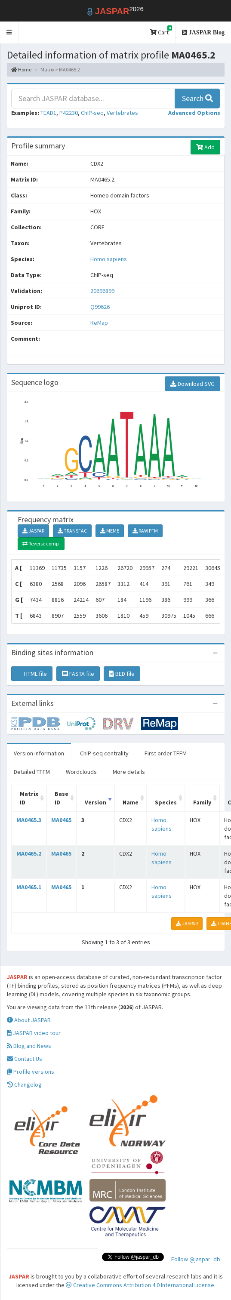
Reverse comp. (41, 543)
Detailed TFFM (32, 772)
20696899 (102, 291)
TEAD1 (48, 113)
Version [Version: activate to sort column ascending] (95, 802)
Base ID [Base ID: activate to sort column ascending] (61, 798)
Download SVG (192, 384)
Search (197, 98)
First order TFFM (166, 753)
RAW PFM (145, 530)
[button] (9, 32)
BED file (122, 674)
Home (21, 69)
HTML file (32, 674)
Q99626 (100, 307)
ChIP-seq (92, 113)
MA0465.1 (28, 887)
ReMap (99, 323)
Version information (39, 753)
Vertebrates (122, 113)
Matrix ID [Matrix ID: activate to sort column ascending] (29, 798)
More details (129, 772)
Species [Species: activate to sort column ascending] (166, 802)
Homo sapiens (108, 259)
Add (205, 147)
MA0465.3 (28, 820)
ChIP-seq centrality (104, 753)
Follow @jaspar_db (195, 1259)
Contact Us (24, 1059)
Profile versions (30, 1071)
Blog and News (29, 1046)
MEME (109, 530)
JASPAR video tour (34, 1033)
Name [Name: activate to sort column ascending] (131, 802)
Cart (161, 30)
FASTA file (78, 674)
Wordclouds (81, 772)
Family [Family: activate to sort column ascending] (202, 802)
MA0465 (61, 820)
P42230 (68, 113)
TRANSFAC (72, 530)
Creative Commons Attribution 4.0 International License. (141, 1285)
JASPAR (33, 530)
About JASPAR (29, 1020)
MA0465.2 (28, 853)
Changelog (24, 1084)
